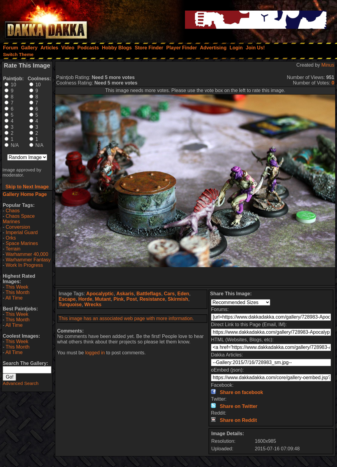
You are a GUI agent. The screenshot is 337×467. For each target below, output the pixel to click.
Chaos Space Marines (19, 219)
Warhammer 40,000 (27, 254)
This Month (17, 292)
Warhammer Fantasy (28, 259)
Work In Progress (24, 265)
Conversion (18, 227)
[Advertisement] (195, 276)
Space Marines (22, 243)
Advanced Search (20, 383)
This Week (16, 287)
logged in (95, 352)
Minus (327, 65)
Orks (11, 237)
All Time (14, 297)
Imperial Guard (22, 232)
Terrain (12, 248)
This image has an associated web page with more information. (126, 318)
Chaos (13, 210)
